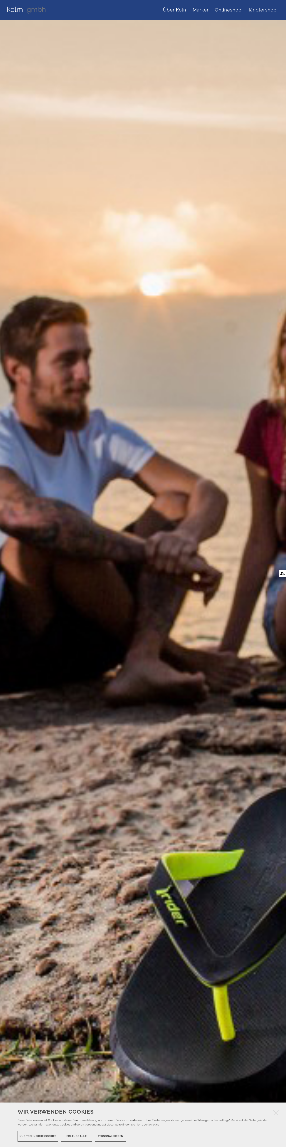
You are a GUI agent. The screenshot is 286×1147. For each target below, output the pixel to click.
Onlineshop (228, 10)
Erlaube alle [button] (76, 1136)
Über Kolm (175, 10)
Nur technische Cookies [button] (37, 1136)
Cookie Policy (150, 1124)
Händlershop (262, 10)
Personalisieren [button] (110, 1136)
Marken (201, 10)
